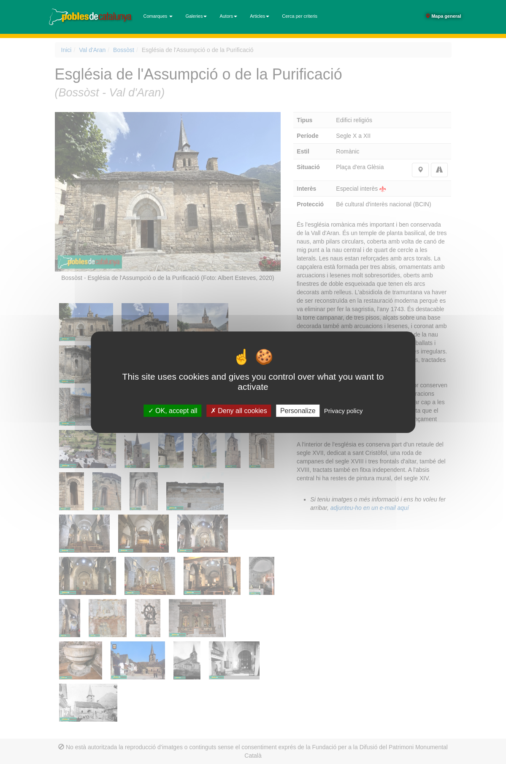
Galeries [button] (196, 16)
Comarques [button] (158, 16)
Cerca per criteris (299, 16)
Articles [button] (259, 16)
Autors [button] (228, 16)
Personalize (298, 410)
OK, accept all (173, 410)
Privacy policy (343, 410)
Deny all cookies (239, 410)
